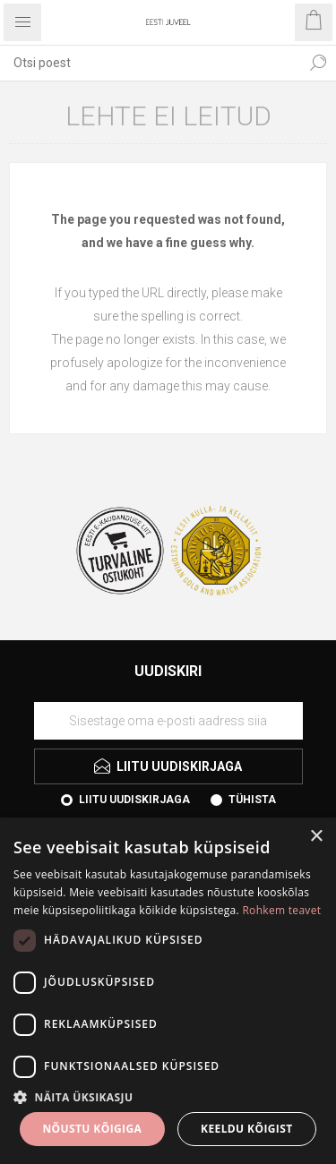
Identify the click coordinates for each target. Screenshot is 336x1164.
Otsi (318, 63)
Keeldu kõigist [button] (247, 1128)
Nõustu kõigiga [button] (92, 1128)
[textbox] (150, 63)
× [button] (316, 836)
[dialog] (168, 990)
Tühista (252, 799)
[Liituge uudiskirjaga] (168, 721)
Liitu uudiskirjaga (134, 799)
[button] (168, 1096)
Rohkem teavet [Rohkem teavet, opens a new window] (281, 910)
